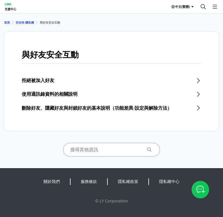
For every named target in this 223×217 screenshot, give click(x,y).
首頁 (7, 22)
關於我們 (52, 181)
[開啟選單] (215, 7)
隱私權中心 (169, 181)
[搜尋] (203, 7)
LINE (8, 4)
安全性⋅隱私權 (25, 22)
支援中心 (10, 9)
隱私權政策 (128, 181)
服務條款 (89, 181)
